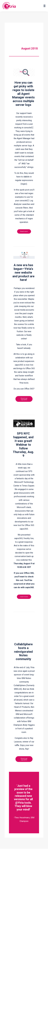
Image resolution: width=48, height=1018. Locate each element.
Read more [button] (24, 231)
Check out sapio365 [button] (24, 399)
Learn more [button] (24, 596)
